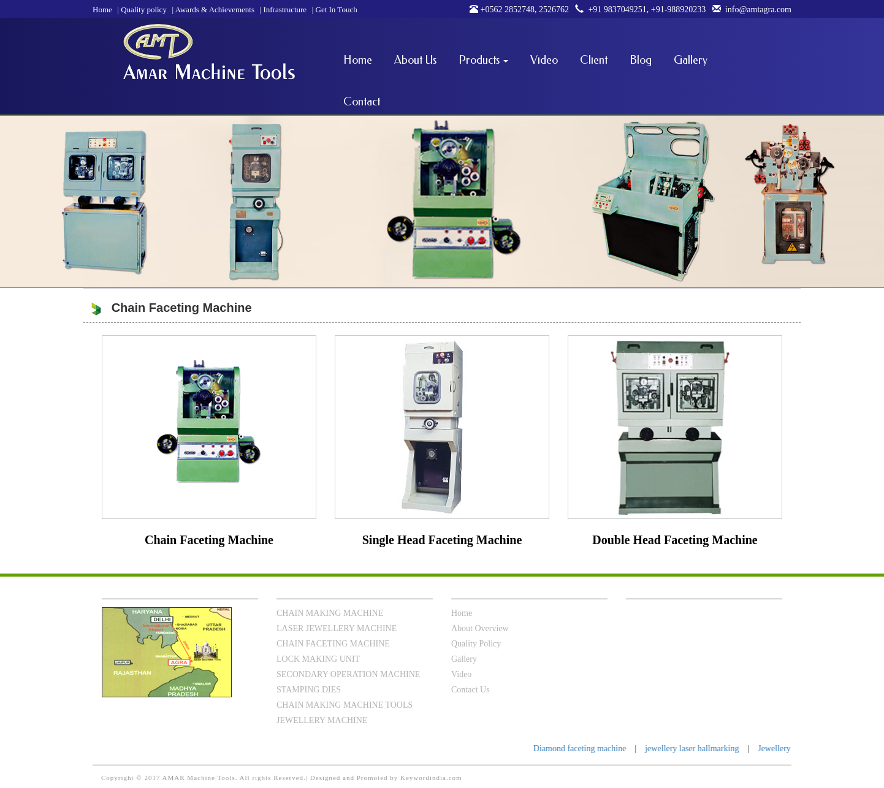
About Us (415, 60)
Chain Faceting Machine (209, 540)
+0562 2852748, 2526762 (519, 9)
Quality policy (142, 9)
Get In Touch (334, 9)
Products (483, 60)
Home (102, 9)
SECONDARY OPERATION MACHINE (348, 674)
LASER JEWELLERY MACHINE (336, 628)
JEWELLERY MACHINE (321, 720)
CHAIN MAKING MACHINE (329, 613)
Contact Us (470, 689)
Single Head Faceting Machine (442, 540)
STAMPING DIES (308, 689)
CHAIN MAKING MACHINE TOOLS (344, 705)
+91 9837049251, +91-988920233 (638, 9)
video (461, 674)
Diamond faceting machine (589, 748)
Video (544, 60)
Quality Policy (476, 643)
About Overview (480, 628)
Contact (361, 101)
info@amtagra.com (749, 9)
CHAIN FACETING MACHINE (333, 643)
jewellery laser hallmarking (701, 748)
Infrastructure (283, 9)
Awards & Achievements (213, 9)
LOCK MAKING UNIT (318, 659)
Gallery (690, 60)
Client (594, 60)
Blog (641, 60)
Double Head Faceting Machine (674, 540)
